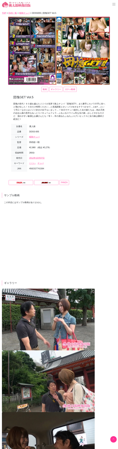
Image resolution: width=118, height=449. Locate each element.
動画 (45, 89)
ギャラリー (56, 89)
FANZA (64, 182)
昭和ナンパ (34, 137)
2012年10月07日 (37, 158)
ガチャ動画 (70, 89)
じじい (32, 163)
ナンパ (40, 163)
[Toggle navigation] (113, 4)
